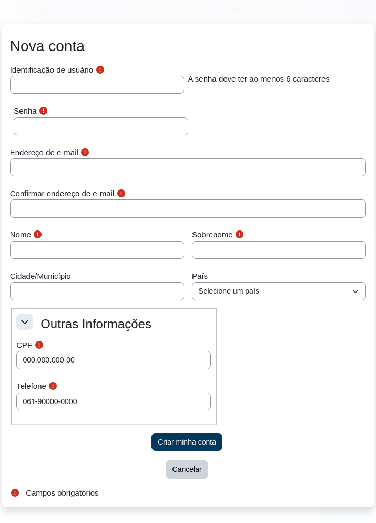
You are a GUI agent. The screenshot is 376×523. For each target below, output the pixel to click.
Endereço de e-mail (44, 152)
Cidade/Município (40, 275)
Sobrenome (212, 234)
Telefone (31, 385)
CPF (24, 344)
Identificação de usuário (51, 69)
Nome (20, 234)
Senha (25, 110)
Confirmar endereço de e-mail (62, 193)
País (200, 275)
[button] (24, 322)
